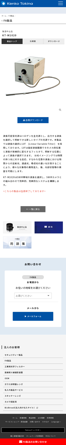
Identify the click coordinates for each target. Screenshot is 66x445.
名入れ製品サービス (14, 390)
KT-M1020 (9, 35)
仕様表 (33, 41)
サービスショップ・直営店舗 (16, 421)
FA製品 (11, 16)
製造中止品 (7, 31)
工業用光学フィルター (15, 366)
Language (56, 421)
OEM (7, 378)
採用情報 (50, 418)
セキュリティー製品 (14, 354)
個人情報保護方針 (17, 436)
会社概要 (41, 418)
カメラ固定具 (11, 401)
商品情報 (32, 418)
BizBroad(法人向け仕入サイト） (21, 407)
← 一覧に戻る (33, 209)
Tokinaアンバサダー (33, 430)
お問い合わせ (35, 421)
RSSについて (51, 436)
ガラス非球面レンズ (14, 384)
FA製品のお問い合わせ (33, 441)
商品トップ (12, 41)
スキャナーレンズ (13, 395)
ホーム (4, 16)
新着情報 (23, 418)
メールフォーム (33, 316)
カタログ (45, 421)
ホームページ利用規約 (34, 436)
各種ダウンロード (33, 120)
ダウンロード (54, 41)
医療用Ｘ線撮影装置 (14, 372)
